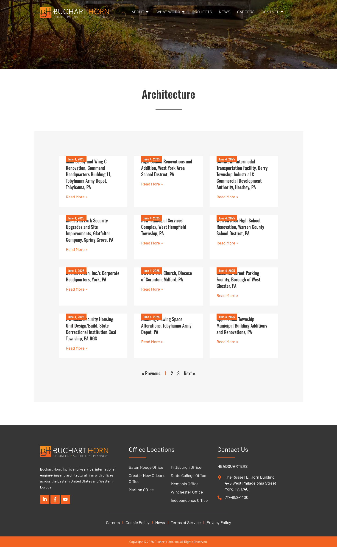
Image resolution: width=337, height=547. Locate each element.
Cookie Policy (138, 522)
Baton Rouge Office (146, 467)
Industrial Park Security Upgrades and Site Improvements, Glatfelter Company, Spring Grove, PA (90, 230)
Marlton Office (141, 489)
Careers (113, 522)
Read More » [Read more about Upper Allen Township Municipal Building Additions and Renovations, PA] (227, 342)
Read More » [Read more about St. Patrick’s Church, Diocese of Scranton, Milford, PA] (152, 289)
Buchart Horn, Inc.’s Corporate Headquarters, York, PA (93, 276)
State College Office (188, 475)
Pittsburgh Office (186, 467)
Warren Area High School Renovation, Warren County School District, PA (240, 227)
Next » (189, 373)
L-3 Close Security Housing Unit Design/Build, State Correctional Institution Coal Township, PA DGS (91, 329)
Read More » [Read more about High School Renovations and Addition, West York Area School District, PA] (152, 183)
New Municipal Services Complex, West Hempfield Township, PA (163, 227)
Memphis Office (185, 483)
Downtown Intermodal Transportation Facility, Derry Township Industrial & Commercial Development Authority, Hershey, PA (242, 174)
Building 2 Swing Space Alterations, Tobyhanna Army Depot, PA (166, 326)
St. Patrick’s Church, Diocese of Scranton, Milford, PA (166, 276)
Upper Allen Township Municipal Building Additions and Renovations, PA (242, 326)
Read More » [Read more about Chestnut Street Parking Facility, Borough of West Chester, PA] (227, 295)
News (160, 522)
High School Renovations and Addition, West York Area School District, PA (166, 168)
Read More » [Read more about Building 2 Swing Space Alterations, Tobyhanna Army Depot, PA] (152, 342)
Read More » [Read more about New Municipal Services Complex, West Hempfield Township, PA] (152, 243)
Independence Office (189, 500)
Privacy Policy (218, 522)
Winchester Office (187, 491)
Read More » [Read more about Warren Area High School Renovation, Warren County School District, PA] (227, 243)
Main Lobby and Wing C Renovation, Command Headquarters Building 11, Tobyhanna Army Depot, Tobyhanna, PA (88, 174)
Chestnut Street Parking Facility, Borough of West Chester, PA (238, 280)
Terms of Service (186, 522)
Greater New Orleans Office (147, 478)
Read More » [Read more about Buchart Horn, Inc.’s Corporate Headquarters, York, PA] (77, 289)
